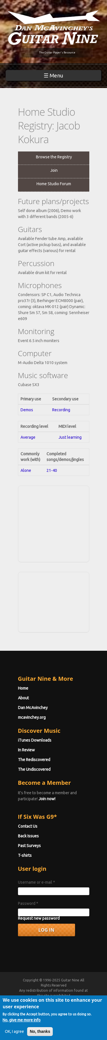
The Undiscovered (34, 769)
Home (23, 688)
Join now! (47, 799)
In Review (26, 750)
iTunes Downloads (34, 740)
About (23, 698)
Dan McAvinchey (33, 707)
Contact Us (27, 826)
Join (54, 170)
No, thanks (40, 1034)
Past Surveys (29, 845)
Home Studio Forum (54, 183)
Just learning (70, 437)
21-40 (52, 470)
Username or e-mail (36, 882)
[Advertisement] (62, 523)
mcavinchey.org (32, 717)
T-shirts (25, 855)
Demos (27, 410)
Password (28, 903)
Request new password (39, 918)
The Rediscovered (34, 759)
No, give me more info (22, 1023)
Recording (61, 410)
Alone (26, 470)
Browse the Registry (54, 157)
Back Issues (28, 836)
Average (28, 437)
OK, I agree (14, 1034)
